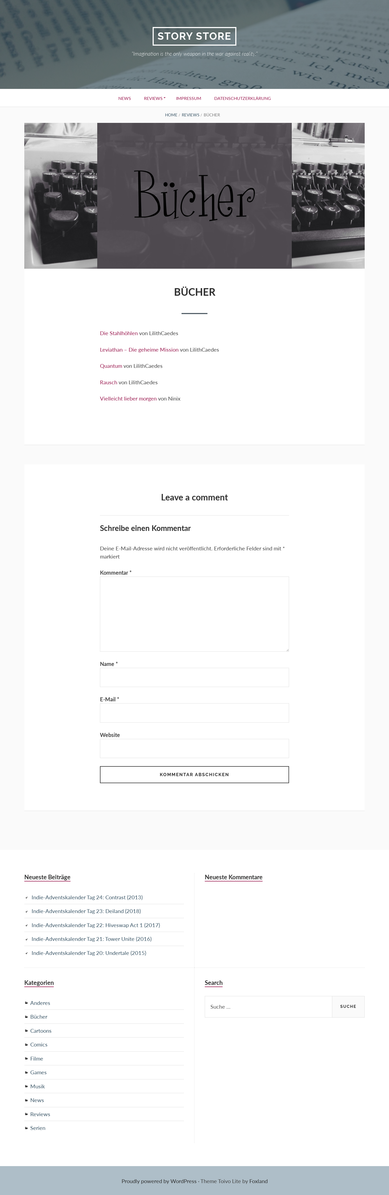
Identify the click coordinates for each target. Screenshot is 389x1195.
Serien (37, 1127)
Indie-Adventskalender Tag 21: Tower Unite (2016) (92, 939)
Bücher (38, 1017)
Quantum (111, 365)
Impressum (189, 98)
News (123, 98)
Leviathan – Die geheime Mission (139, 349)
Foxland (258, 1180)
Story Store (194, 36)
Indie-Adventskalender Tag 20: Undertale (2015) (89, 953)
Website (110, 735)
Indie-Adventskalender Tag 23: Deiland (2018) (86, 912)
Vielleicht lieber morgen (128, 398)
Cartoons (41, 1030)
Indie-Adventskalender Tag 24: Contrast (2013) (87, 898)
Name (109, 664)
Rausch (108, 382)
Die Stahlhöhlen (119, 333)
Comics (39, 1044)
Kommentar (116, 572)
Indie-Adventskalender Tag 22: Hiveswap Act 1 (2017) (96, 926)
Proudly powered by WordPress (159, 1180)
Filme (36, 1058)
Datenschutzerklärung (244, 98)
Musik (37, 1085)
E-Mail (109, 700)
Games (38, 1072)
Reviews (152, 98)
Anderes (40, 1003)
